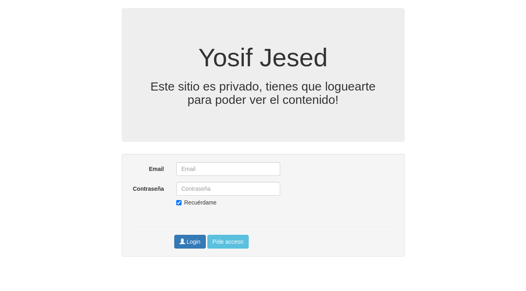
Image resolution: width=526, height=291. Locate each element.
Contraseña (148, 189)
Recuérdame (196, 202)
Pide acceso (228, 241)
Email (156, 169)
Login (190, 241)
